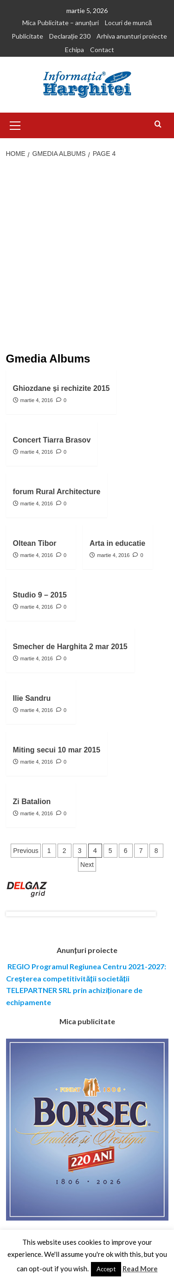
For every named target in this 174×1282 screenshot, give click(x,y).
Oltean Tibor (35, 543)
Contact (102, 50)
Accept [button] (106, 1269)
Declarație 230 (69, 36)
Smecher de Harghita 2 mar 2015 (70, 647)
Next (87, 864)
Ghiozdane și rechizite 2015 (61, 388)
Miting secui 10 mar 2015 (57, 750)
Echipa (74, 50)
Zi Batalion (32, 801)
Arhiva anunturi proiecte (132, 36)
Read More (140, 1268)
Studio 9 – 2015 (40, 595)
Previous (25, 850)
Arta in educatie (117, 543)
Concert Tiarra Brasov (52, 440)
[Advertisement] (87, 256)
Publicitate (27, 36)
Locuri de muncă (128, 23)
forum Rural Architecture (57, 492)
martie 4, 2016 (36, 400)
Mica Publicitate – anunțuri (60, 23)
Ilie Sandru (32, 698)
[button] (15, 124)
